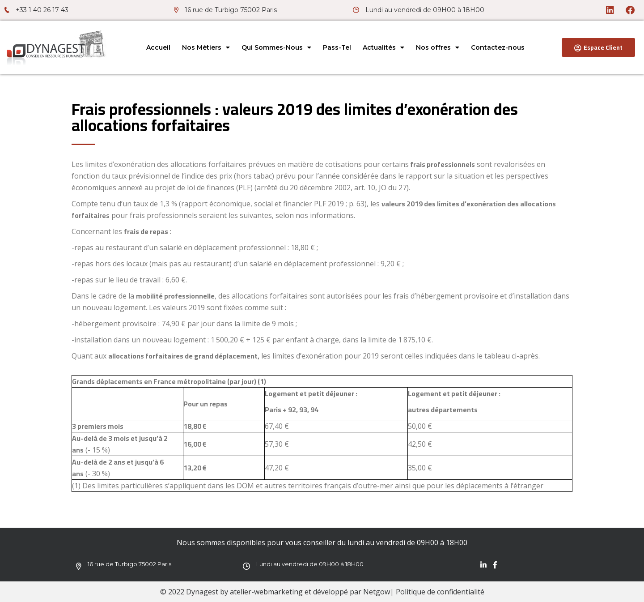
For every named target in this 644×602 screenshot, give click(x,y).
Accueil (158, 47)
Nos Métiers (206, 47)
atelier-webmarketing (266, 592)
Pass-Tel (337, 47)
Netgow (376, 592)
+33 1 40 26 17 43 (42, 10)
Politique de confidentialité (440, 592)
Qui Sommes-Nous (276, 47)
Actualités (383, 47)
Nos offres (437, 47)
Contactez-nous (498, 47)
